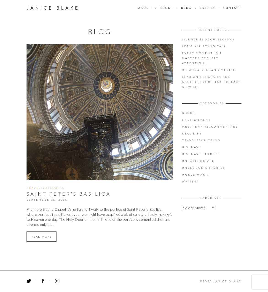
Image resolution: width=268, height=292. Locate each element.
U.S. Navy (191, 147)
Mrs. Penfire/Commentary (210, 126)
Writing (190, 181)
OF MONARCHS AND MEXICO (209, 69)
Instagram (58, 282)
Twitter (29, 282)
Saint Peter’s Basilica (69, 194)
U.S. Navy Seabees (201, 154)
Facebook (44, 282)
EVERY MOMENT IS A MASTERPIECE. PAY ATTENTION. (202, 58)
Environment (196, 119)
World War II (196, 174)
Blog (186, 7)
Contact (232, 7)
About (145, 7)
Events (207, 7)
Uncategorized (198, 160)
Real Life (192, 133)
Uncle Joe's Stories (203, 167)
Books (166, 7)
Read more (42, 236)
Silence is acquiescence (208, 39)
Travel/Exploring (46, 187)
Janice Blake (53, 8)
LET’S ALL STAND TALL (204, 46)
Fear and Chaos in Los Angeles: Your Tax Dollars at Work (211, 81)
